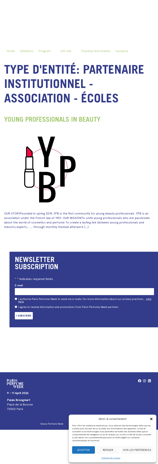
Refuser (108, 450)
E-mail (19, 285)
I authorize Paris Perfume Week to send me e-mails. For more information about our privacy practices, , (84, 299)
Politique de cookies (111, 458)
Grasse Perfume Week (51, 422)
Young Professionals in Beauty (52, 120)
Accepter (83, 450)
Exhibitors (27, 51)
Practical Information (96, 51)
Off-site (65, 51)
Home (11, 51)
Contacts (122, 51)
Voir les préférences (137, 450)
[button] (151, 419)
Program (45, 51)
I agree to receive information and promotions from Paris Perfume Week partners (68, 306)
